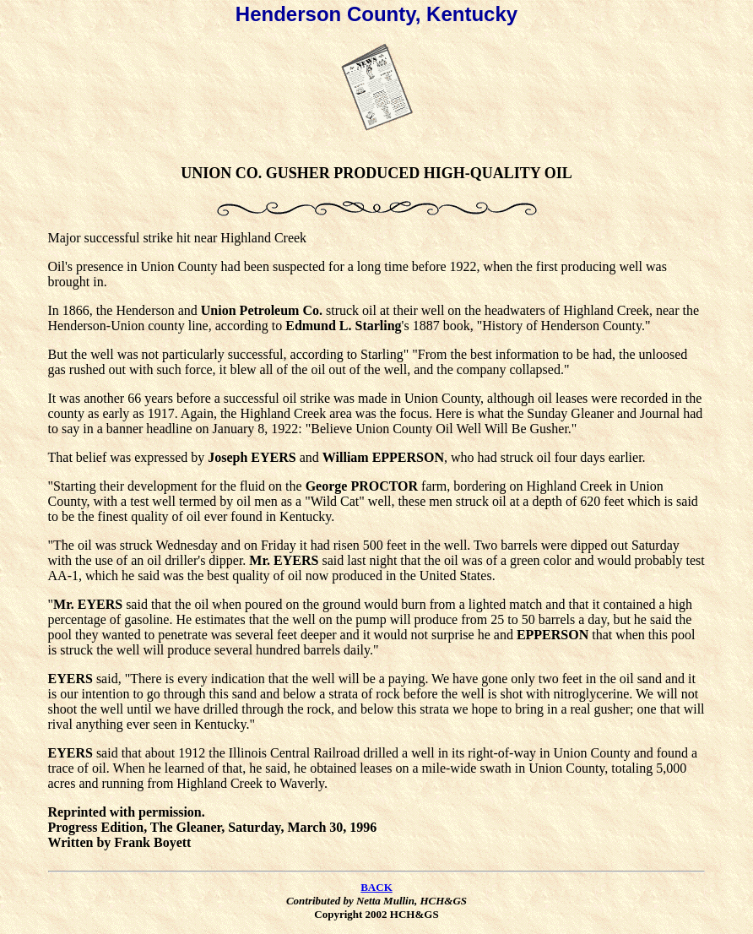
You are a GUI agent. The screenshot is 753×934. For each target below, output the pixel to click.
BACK (376, 887)
